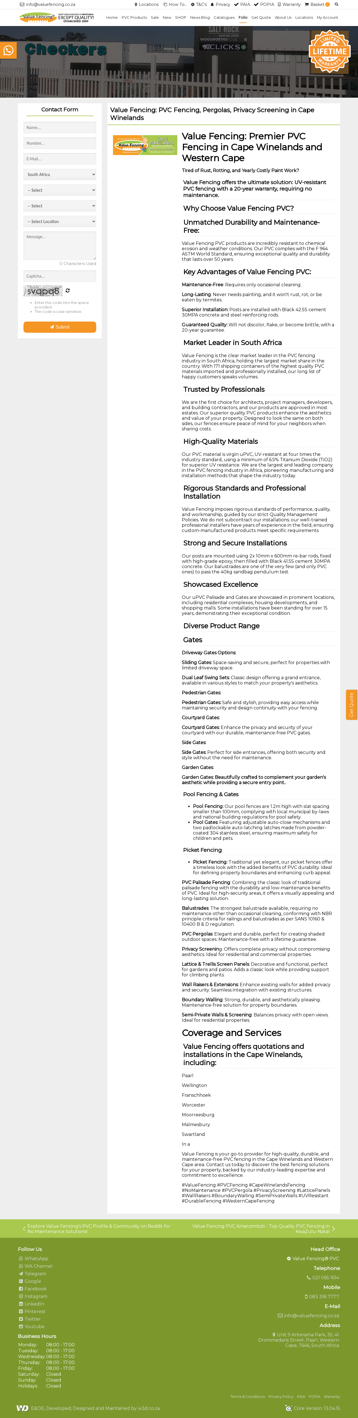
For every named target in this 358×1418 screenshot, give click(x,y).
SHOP (180, 17)
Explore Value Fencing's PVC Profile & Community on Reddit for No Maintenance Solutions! (96, 1229)
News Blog (200, 17)
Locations (304, 17)
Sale (155, 17)
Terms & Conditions (247, 1396)
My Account (327, 17)
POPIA (314, 1396)
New (167, 17)
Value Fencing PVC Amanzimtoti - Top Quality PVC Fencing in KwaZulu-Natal (264, 1229)
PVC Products (134, 17)
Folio (243, 17)
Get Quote (261, 17)
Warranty (332, 1396)
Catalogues (224, 17)
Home (112, 17)
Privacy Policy (280, 1396)
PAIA (301, 1396)
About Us (283, 17)
